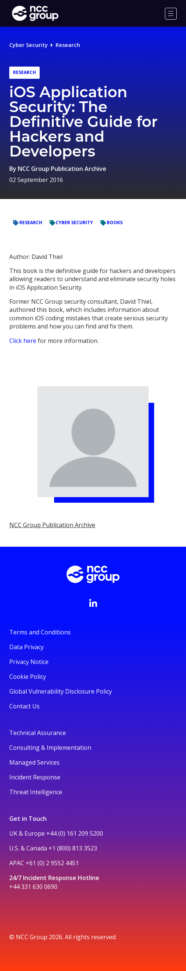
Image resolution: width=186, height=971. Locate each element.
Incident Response (34, 777)
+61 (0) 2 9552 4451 (52, 863)
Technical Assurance (37, 733)
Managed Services (34, 762)
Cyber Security (28, 44)
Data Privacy (26, 647)
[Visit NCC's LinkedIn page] (93, 603)
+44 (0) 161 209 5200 (74, 833)
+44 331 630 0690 (33, 887)
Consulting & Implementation (50, 748)
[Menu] (171, 14)
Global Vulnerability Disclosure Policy (60, 691)
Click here (22, 341)
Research (68, 44)
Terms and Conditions (40, 632)
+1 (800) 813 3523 (73, 848)
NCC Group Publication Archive (62, 169)
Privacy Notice (29, 662)
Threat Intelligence (35, 792)
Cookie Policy (27, 676)
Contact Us (24, 706)
